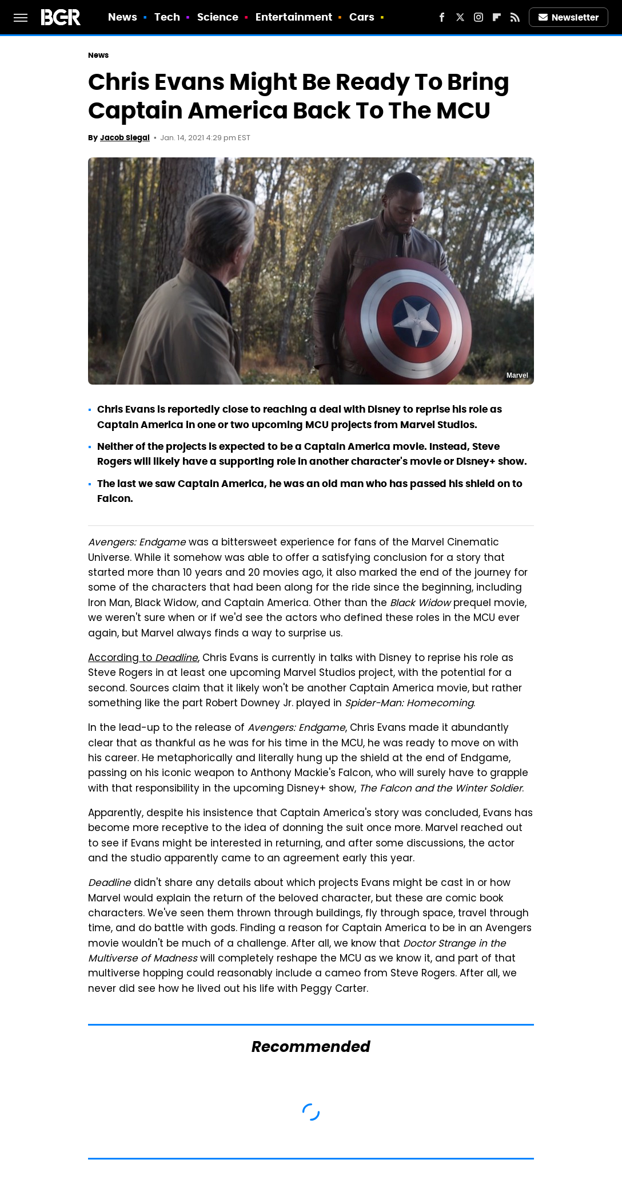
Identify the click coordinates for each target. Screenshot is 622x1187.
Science (218, 16)
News (122, 16)
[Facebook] (441, 17)
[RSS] (515, 17)
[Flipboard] (496, 17)
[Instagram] (478, 17)
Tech (167, 16)
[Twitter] (460, 17)
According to (143, 659)
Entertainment (294, 16)
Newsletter (569, 17)
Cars (361, 16)
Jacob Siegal (125, 138)
